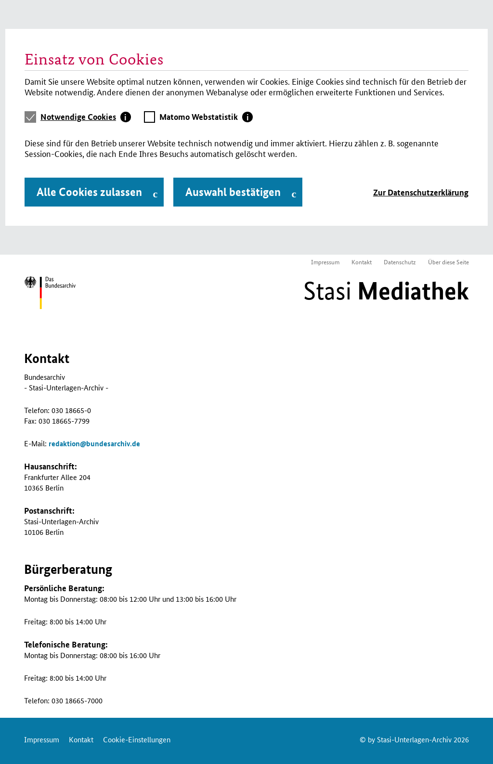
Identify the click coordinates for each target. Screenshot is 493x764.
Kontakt (361, 261)
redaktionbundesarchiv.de (94, 443)
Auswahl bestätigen (233, 192)
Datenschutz (400, 261)
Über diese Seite (448, 261)
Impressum (325, 261)
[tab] (85, 117)
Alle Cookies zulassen (89, 192)
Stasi (386, 290)
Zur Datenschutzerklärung (420, 192)
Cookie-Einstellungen (136, 739)
